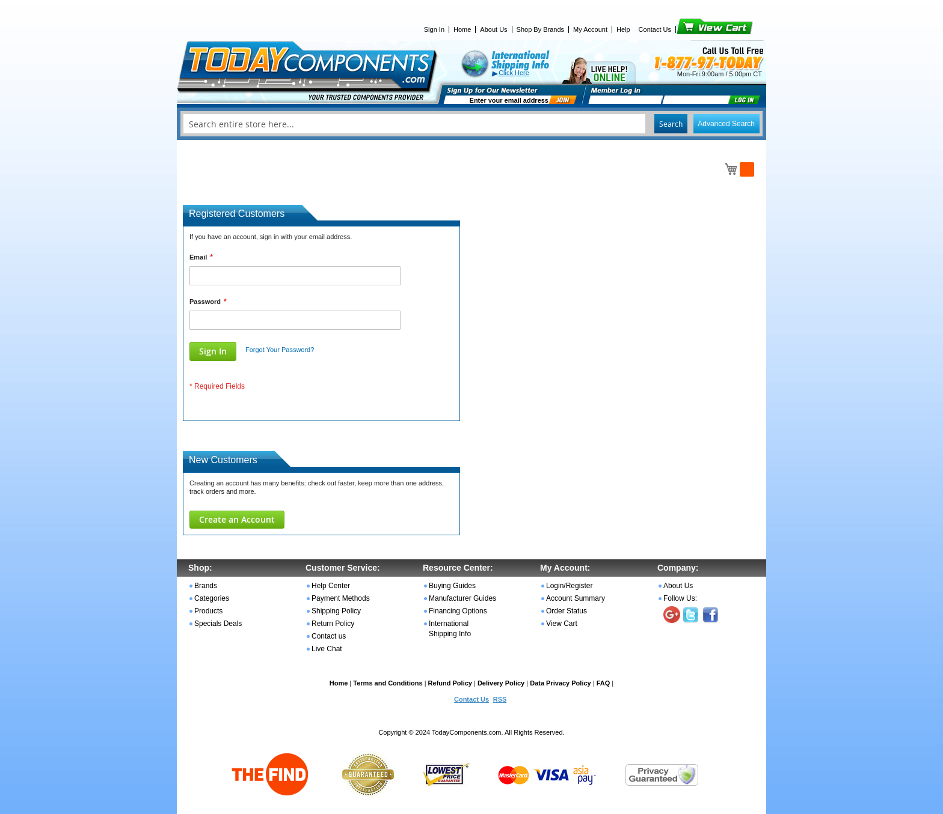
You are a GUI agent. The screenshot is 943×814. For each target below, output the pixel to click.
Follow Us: (680, 598)
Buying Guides (452, 586)
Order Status (566, 611)
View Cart (694, 29)
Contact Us (655, 29)
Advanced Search (726, 124)
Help (623, 29)
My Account (590, 29)
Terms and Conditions (387, 683)
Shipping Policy (336, 611)
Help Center (331, 586)
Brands (205, 586)
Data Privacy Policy (560, 683)
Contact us (329, 636)
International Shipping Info (450, 628)
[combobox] (471, 123)
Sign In (434, 29)
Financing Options (458, 611)
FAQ (603, 683)
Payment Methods (341, 598)
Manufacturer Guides (462, 598)
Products (208, 611)
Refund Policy (450, 683)
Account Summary (575, 598)
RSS (500, 699)
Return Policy (333, 623)
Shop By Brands (541, 29)
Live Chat (327, 649)
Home (462, 29)
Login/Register (569, 586)
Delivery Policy (501, 683)
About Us (493, 29)
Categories (211, 598)
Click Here (514, 72)
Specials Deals (218, 623)
